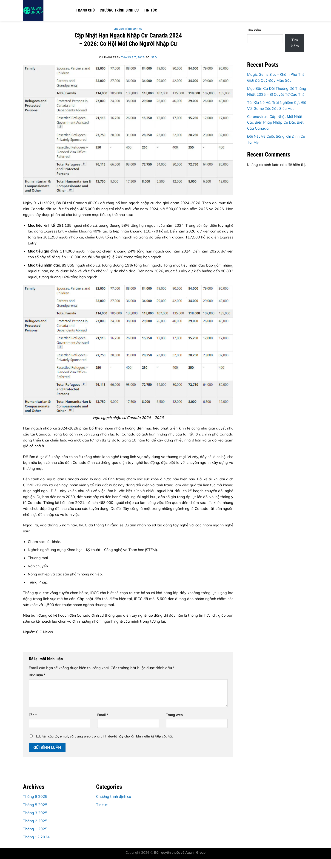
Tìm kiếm (254, 30)
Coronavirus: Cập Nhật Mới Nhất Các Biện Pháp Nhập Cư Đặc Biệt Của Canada (275, 122)
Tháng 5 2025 (35, 804)
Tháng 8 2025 (35, 796)
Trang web (174, 715)
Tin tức (150, 10)
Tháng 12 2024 (36, 837)
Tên (33, 715)
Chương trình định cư (119, 10)
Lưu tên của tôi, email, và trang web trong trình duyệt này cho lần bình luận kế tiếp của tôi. (104, 736)
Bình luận (37, 675)
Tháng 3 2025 (35, 812)
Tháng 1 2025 (35, 829)
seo (154, 57)
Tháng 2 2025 (35, 820)
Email (102, 715)
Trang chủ (85, 10)
